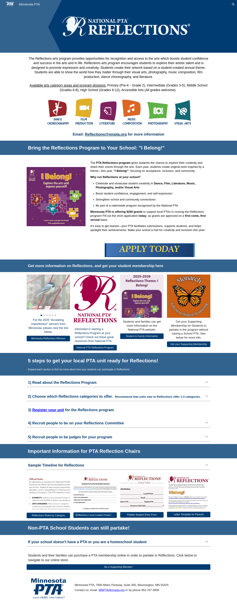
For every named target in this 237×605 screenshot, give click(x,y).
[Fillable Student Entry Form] (141, 515)
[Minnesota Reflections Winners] (48, 338)
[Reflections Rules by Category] (48, 515)
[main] (118, 74)
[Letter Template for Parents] (188, 514)
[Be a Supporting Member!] (118, 567)
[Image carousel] (48, 295)
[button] (233, 4)
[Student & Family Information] (141, 336)
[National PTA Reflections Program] (95, 348)
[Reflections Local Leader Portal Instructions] (95, 515)
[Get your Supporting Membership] (188, 344)
